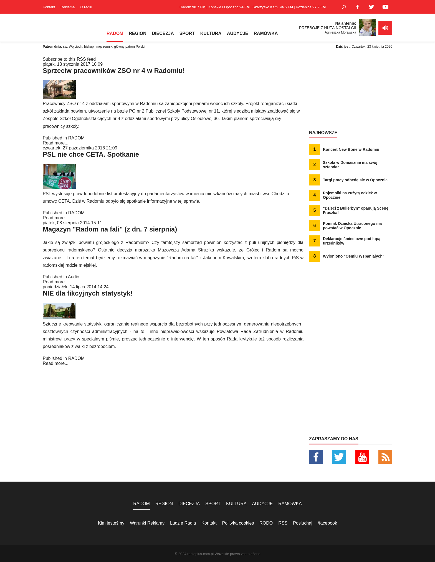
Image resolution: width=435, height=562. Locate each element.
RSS (282, 523)
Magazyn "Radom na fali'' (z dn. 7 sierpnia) (110, 229)
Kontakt (49, 7)
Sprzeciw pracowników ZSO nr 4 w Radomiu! (114, 70)
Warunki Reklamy (147, 523)
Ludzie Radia (183, 523)
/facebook (327, 523)
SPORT (187, 33)
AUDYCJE (237, 33)
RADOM (115, 33)
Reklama (67, 7)
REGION (137, 33)
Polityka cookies (238, 523)
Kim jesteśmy (111, 523)
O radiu (86, 7)
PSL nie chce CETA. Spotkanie (91, 154)
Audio (73, 276)
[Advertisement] (350, 91)
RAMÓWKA (266, 33)
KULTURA (210, 33)
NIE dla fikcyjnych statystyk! (88, 293)
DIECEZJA (163, 33)
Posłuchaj (302, 523)
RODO (266, 523)
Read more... (55, 143)
